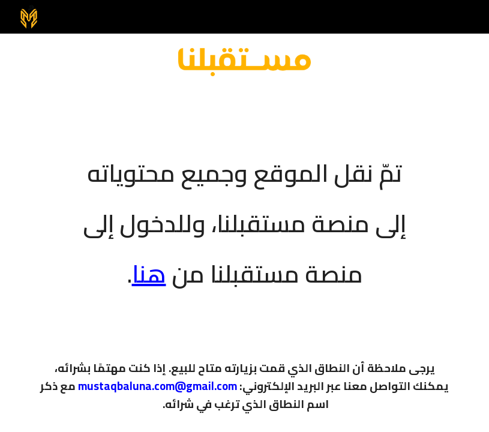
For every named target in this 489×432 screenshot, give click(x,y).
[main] (244, 215)
